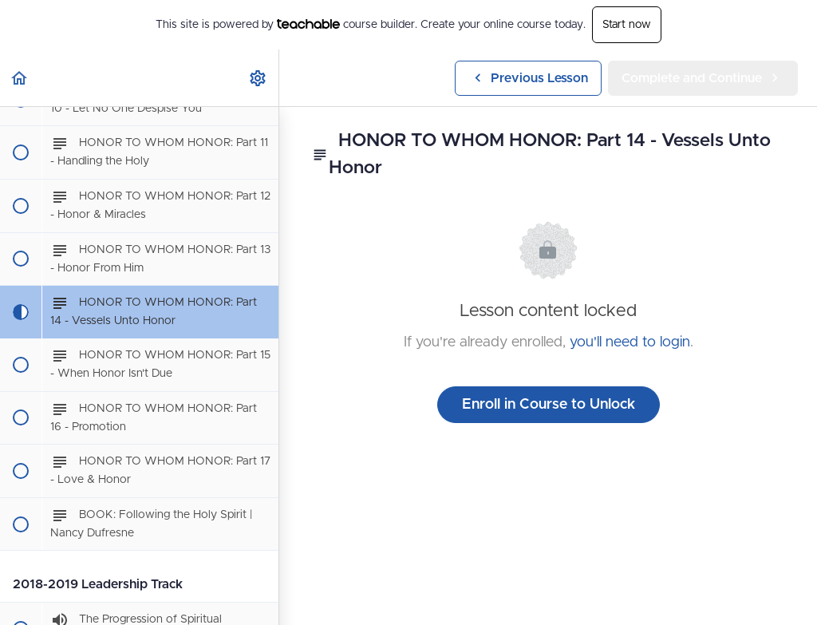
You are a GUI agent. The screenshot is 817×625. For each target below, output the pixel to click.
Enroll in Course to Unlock (548, 405)
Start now (626, 24)
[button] (20, 77)
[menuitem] (258, 77)
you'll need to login (630, 342)
